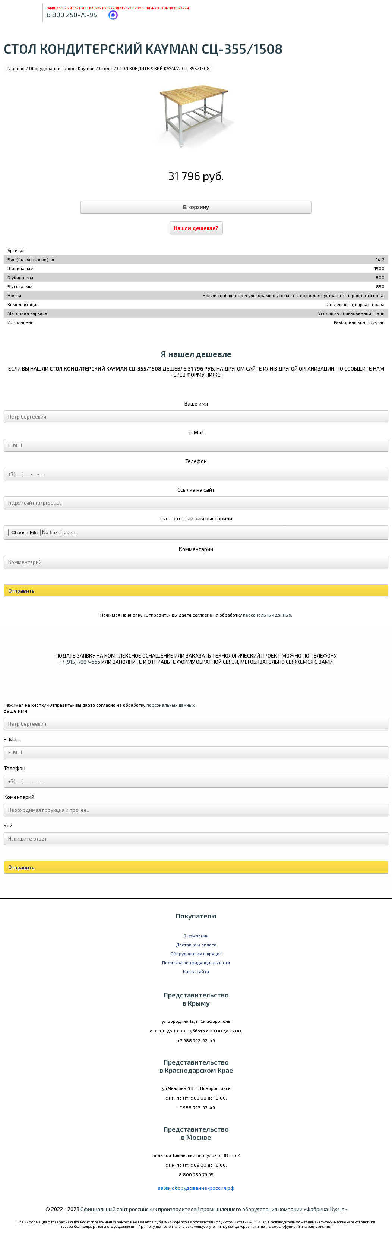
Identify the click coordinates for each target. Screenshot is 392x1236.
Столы (106, 68)
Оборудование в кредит (196, 953)
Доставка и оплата (196, 944)
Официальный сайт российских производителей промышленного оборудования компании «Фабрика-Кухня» (213, 1209)
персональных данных (267, 614)
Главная (16, 68)
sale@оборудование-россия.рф (196, 1188)
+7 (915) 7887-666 (79, 662)
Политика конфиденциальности (196, 962)
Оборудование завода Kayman (62, 68)
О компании (196, 935)
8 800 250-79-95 (72, 14)
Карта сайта (196, 971)
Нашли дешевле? (196, 228)
